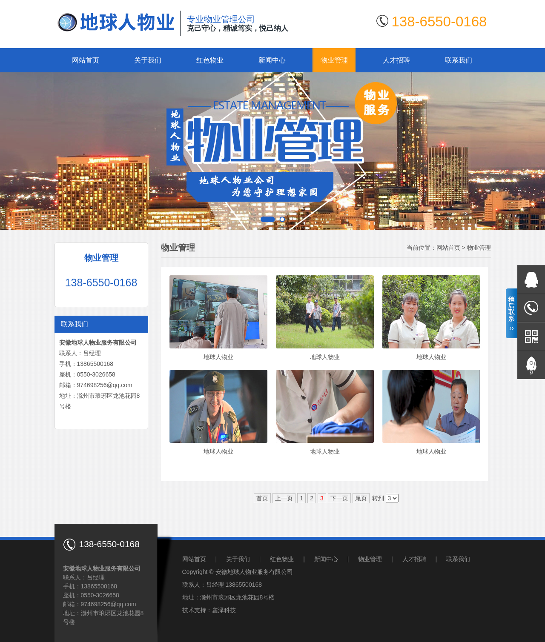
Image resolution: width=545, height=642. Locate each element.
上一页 (284, 498)
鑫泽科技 (224, 610)
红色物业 (210, 60)
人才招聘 (396, 60)
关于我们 (147, 60)
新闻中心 (272, 60)
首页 (262, 498)
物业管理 (334, 60)
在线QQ (531, 279)
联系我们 (458, 60)
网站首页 (85, 60)
